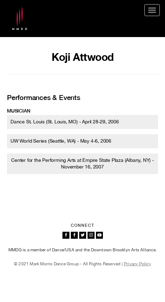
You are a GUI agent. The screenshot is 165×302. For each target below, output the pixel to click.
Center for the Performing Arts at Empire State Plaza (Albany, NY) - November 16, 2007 (82, 163)
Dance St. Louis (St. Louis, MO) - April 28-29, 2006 (64, 121)
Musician (18, 111)
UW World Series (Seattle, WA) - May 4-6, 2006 (60, 141)
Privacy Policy (137, 263)
